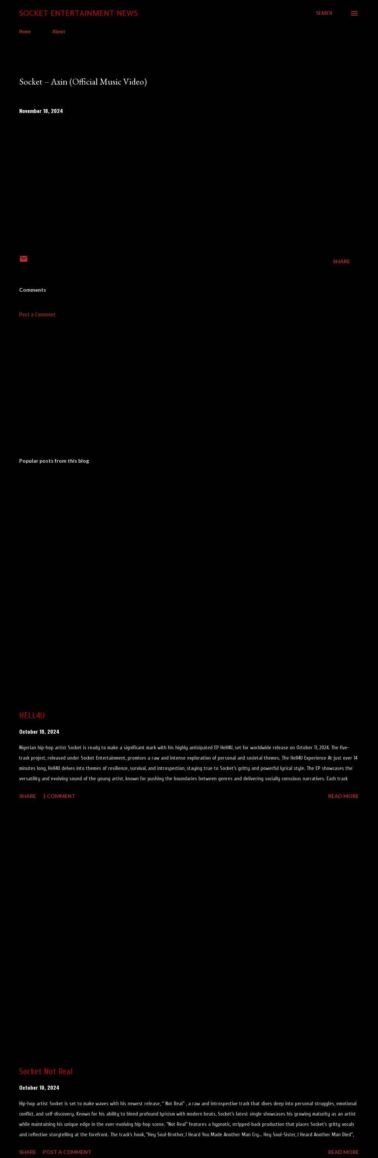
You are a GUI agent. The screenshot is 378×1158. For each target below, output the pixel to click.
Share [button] (341, 261)
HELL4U (32, 715)
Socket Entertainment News (78, 13)
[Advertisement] (189, 394)
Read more (343, 796)
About (58, 31)
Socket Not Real (46, 1071)
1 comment (59, 796)
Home (25, 31)
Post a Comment (37, 314)
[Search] (324, 13)
